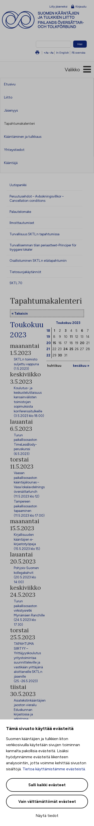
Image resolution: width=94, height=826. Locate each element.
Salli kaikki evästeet (47, 785)
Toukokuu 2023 (68, 323)
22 (48, 355)
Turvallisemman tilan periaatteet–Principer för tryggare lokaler (43, 247)
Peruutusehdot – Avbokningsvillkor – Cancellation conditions (37, 198)
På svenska (78, 52)
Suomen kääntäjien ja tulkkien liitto (48, 20)
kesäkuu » (81, 366)
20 (48, 343)
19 (48, 337)
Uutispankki (18, 185)
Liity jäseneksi (58, 6)
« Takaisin (20, 313)
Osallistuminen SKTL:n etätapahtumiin (38, 260)
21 (48, 349)
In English (62, 52)
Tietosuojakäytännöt (25, 272)
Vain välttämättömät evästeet (47, 801)
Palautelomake (20, 212)
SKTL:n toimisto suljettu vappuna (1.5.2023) (26, 364)
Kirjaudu (78, 7)
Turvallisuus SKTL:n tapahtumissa (34, 234)
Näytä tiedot (47, 815)
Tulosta (37, 53)
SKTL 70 (16, 283)
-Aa (51, 52)
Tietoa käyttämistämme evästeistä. (54, 769)
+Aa (46, 52)
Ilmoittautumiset (22, 223)
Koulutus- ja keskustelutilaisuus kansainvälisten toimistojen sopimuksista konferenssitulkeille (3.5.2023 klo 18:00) (29, 402)
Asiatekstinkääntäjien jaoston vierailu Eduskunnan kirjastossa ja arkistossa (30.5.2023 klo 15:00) (30, 714)
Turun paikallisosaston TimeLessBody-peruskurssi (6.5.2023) (25, 444)
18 (48, 330)
